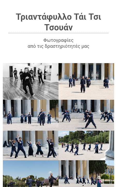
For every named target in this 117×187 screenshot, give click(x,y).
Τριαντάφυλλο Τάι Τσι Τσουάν (58, 22)
